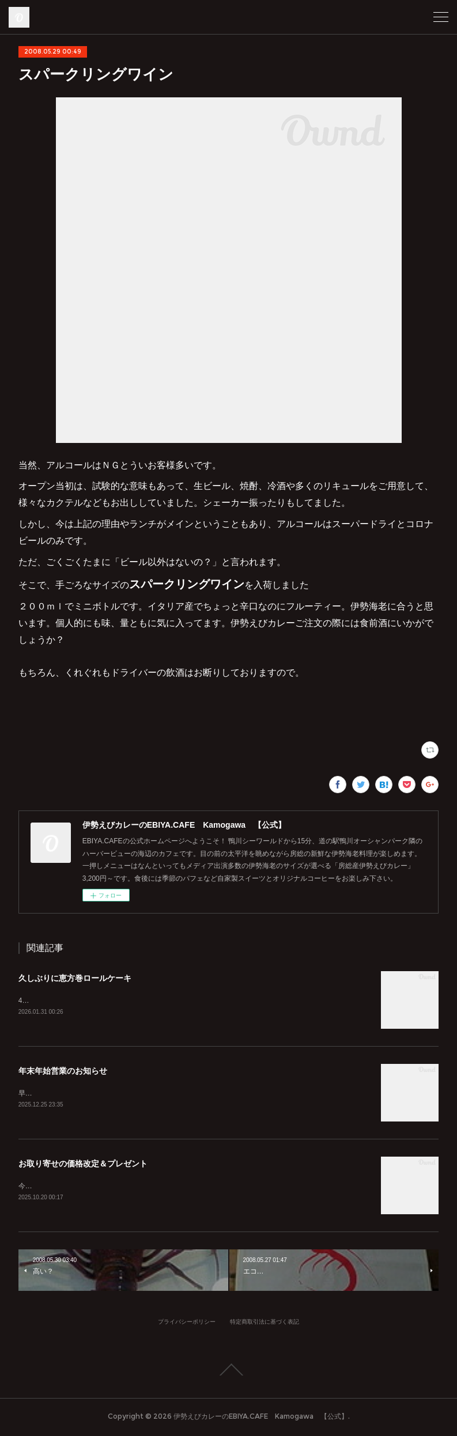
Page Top (228, 1372)
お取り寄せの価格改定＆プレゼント (83, 1165)
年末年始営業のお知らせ (62, 1072)
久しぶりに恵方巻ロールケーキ (74, 978)
